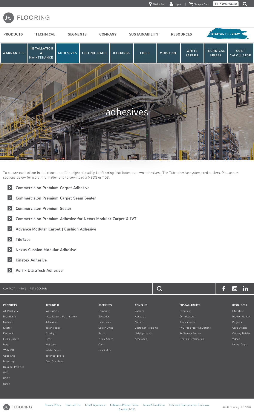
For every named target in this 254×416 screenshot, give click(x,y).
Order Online (225, 4)
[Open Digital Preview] (227, 34)
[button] (246, 4)
